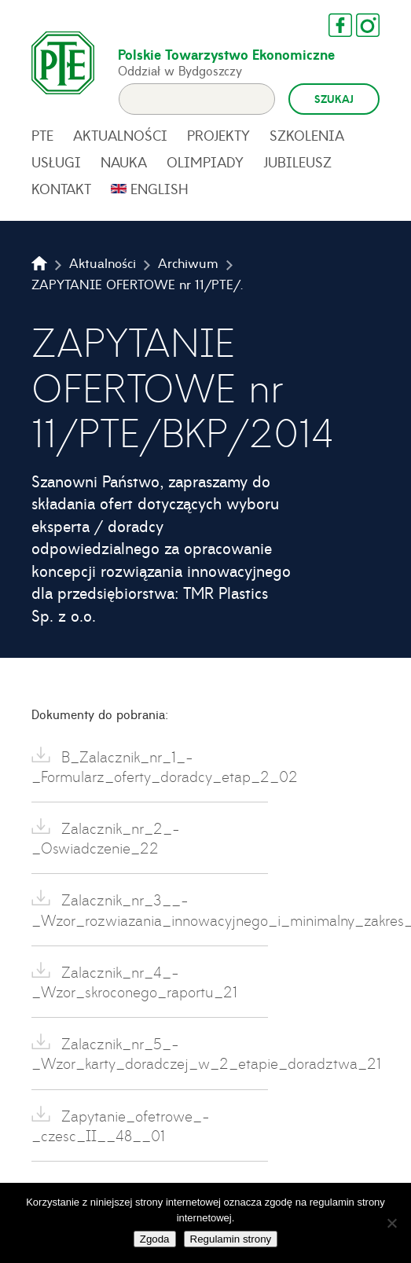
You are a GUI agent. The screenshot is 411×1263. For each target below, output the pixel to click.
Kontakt (61, 188)
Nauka (124, 161)
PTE (42, 135)
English (159, 188)
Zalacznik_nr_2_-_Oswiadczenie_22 (105, 837)
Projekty (218, 135)
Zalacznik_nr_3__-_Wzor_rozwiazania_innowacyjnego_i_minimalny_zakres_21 (149, 909)
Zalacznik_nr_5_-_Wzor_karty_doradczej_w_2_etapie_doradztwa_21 (149, 1053)
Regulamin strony (231, 1239)
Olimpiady (205, 161)
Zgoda (155, 1239)
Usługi (56, 161)
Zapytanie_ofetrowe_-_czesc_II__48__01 (120, 1125)
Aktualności (120, 135)
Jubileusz (297, 161)
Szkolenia (307, 135)
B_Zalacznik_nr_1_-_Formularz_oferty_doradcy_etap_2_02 (149, 766)
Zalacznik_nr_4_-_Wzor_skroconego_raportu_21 (134, 981)
